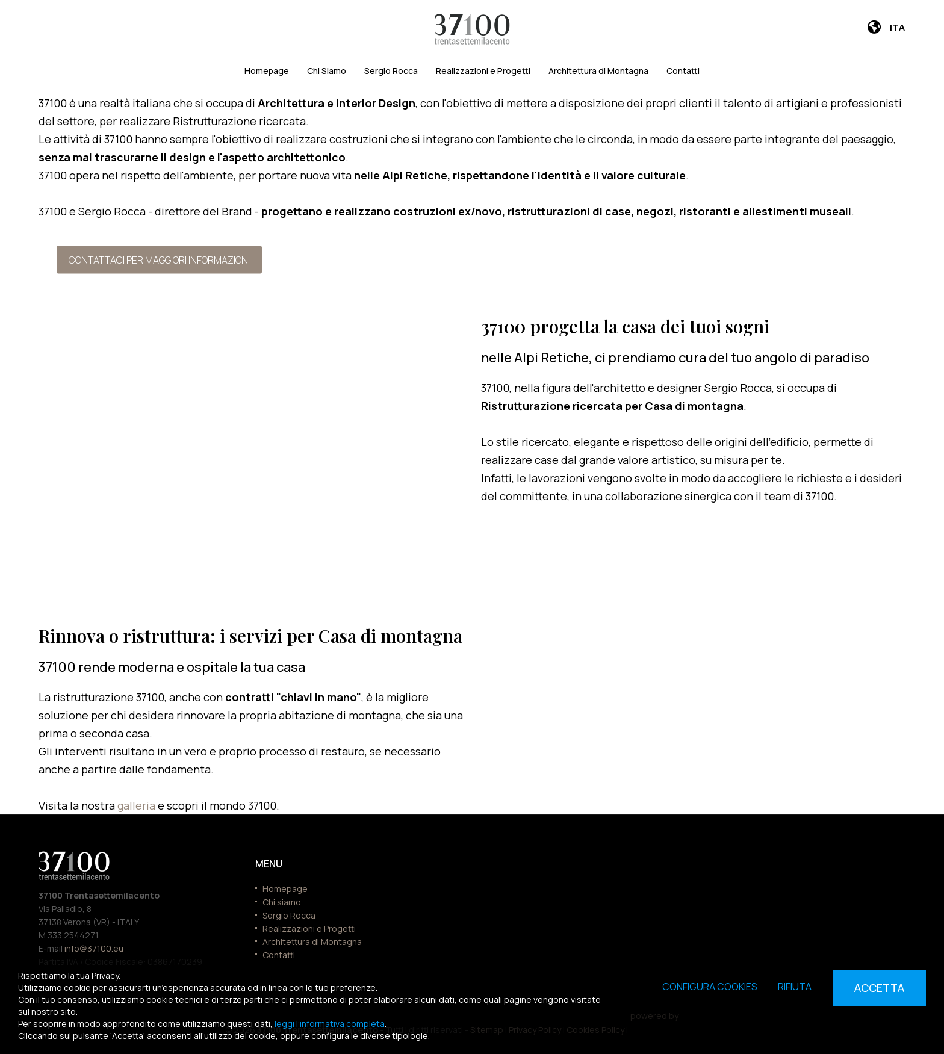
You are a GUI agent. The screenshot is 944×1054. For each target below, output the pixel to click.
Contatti (683, 70)
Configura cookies (709, 986)
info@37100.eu (93, 948)
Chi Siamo (326, 70)
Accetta (879, 988)
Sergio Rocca (391, 70)
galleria (137, 805)
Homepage (266, 70)
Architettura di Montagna (598, 70)
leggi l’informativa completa (330, 1023)
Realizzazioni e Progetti (483, 70)
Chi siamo (281, 902)
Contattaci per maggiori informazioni (159, 259)
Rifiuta (795, 986)
